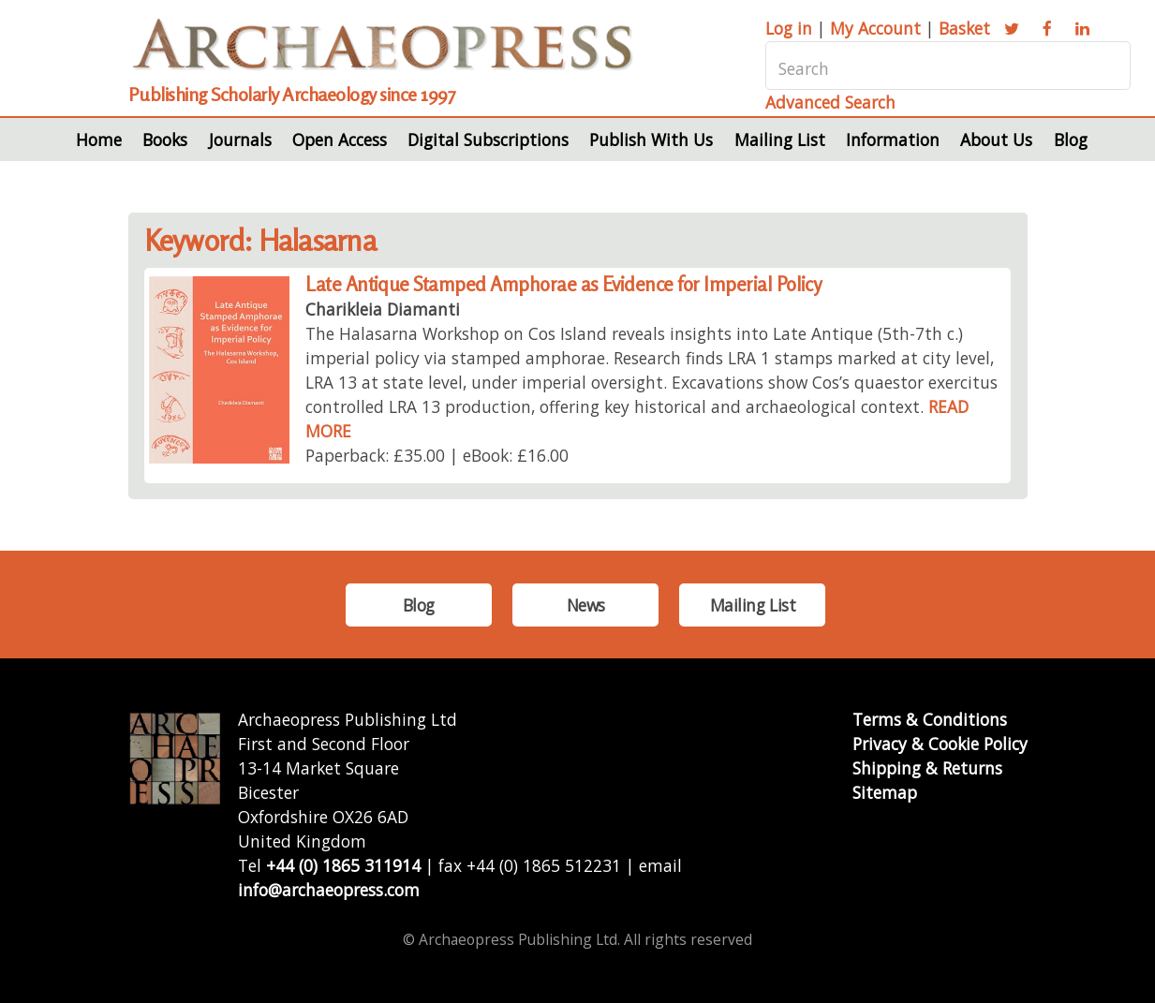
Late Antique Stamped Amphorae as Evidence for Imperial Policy (563, 284)
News (586, 605)
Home (99, 139)
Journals (240, 139)
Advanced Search (830, 102)
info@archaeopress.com (329, 889)
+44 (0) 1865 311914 (343, 865)
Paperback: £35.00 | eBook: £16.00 (437, 455)
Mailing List (779, 139)
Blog (1071, 139)
